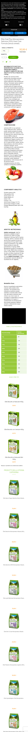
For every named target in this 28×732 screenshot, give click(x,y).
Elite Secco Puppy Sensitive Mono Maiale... (14, 498)
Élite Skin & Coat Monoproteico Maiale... (14, 607)
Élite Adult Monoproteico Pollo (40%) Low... (14, 689)
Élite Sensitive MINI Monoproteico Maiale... (14, 553)
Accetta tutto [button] (20, 33)
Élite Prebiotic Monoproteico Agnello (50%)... (14, 635)
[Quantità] (4, 57)
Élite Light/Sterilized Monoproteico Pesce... (14, 580)
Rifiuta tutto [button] (7, 33)
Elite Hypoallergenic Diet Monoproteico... (14, 662)
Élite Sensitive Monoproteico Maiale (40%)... (14, 525)
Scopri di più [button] (14, 29)
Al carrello (13, 57)
